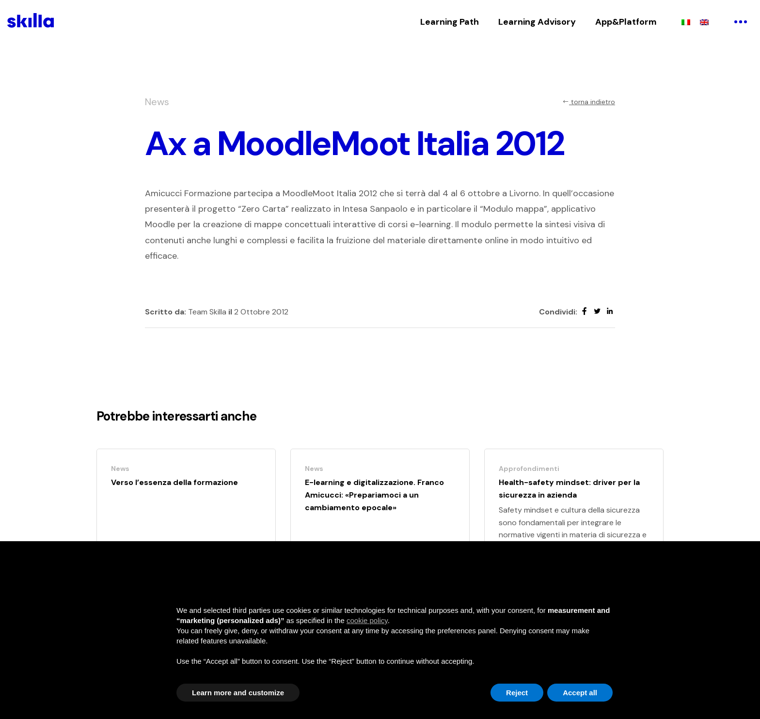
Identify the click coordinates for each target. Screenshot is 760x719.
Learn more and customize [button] (238, 692)
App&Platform (626, 22)
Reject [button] (517, 692)
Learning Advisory (537, 22)
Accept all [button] (580, 692)
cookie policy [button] (367, 620)
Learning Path (449, 22)
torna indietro (588, 101)
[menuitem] (686, 21)
